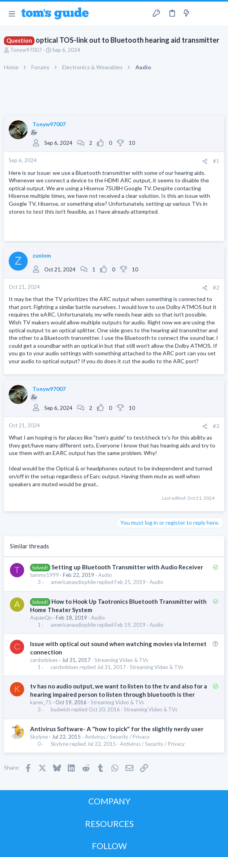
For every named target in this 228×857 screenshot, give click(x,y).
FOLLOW (109, 846)
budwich (60, 709)
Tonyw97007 (26, 50)
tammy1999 (44, 575)
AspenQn (41, 617)
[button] (11, 13)
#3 (216, 426)
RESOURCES (109, 824)
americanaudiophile (73, 582)
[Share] (205, 161)
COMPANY (109, 801)
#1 (216, 161)
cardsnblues (44, 660)
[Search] (217, 13)
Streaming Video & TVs (121, 660)
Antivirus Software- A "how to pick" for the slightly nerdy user (116, 728)
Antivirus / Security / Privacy (117, 737)
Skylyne (39, 737)
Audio (105, 575)
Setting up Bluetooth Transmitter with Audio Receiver (127, 567)
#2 (216, 287)
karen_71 (40, 702)
